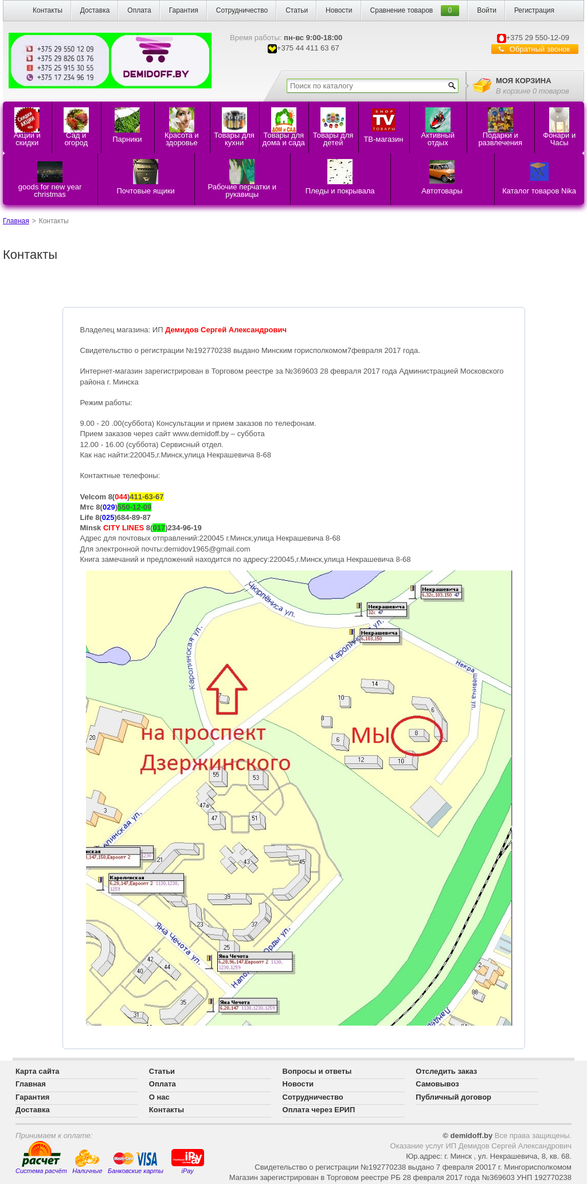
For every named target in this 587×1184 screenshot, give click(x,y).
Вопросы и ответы (317, 1071)
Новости (339, 10)
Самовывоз (437, 1084)
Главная (16, 221)
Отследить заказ (446, 1071)
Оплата (139, 10)
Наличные (87, 1162)
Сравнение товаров (401, 10)
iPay (187, 1160)
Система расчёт (41, 1157)
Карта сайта (37, 1071)
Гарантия (183, 10)
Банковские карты (135, 1162)
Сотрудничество (242, 10)
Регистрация (534, 10)
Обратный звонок (540, 49)
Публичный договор (453, 1097)
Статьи (296, 10)
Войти (486, 10)
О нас (159, 1097)
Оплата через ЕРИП (319, 1109)
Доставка (95, 10)
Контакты (47, 10)
